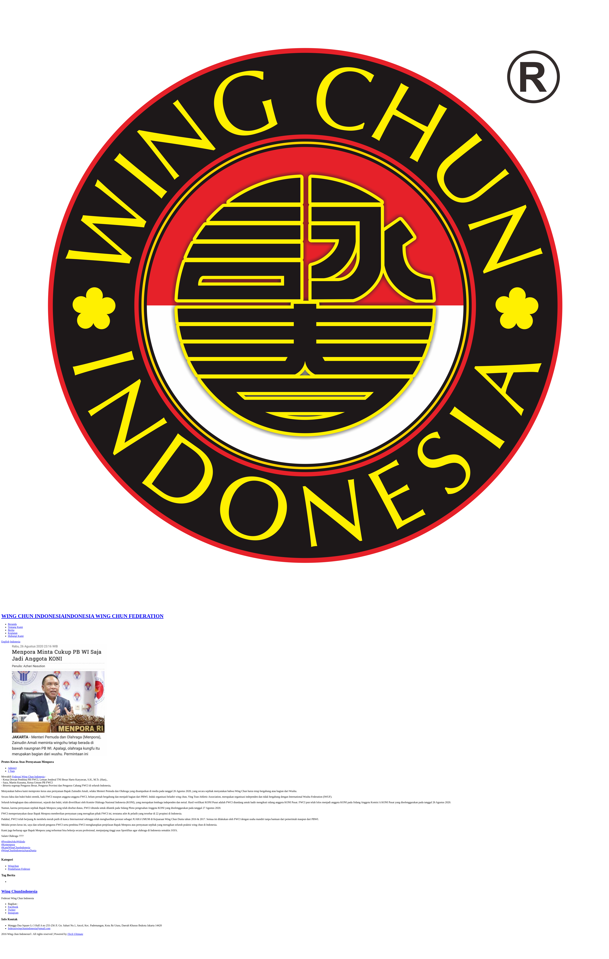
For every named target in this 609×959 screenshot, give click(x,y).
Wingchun (13, 866)
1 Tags (11, 771)
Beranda (12, 624)
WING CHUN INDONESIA (82, 616)
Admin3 (12, 768)
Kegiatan (12, 633)
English (5, 641)
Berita (11, 630)
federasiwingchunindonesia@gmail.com (29, 928)
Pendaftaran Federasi (19, 869)
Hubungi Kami (16, 636)
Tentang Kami (15, 627)
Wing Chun (19, 891)
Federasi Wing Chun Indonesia (28, 776)
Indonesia (15, 641)
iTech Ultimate (75, 934)
